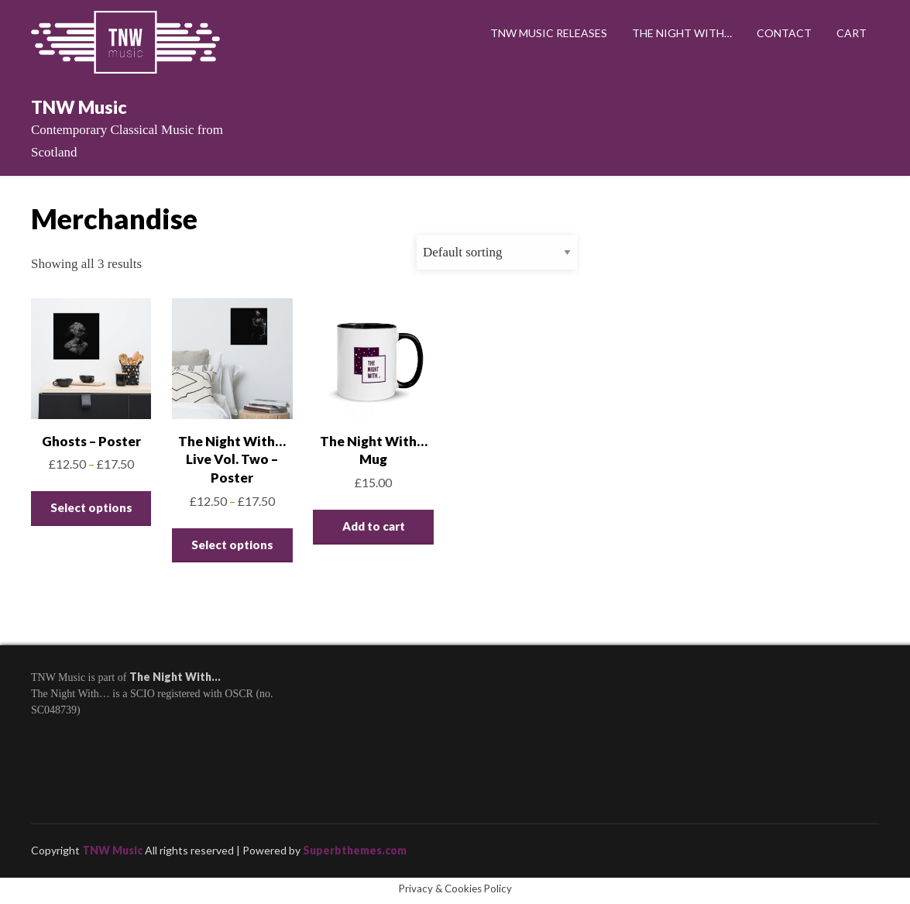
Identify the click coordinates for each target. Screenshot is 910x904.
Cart (851, 33)
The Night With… (682, 33)
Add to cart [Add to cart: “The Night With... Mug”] (373, 526)
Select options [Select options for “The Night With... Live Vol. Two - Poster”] (232, 545)
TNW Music (79, 107)
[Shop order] (497, 252)
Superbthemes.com (355, 850)
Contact (784, 33)
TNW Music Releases (548, 33)
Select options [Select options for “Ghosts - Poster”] (91, 507)
